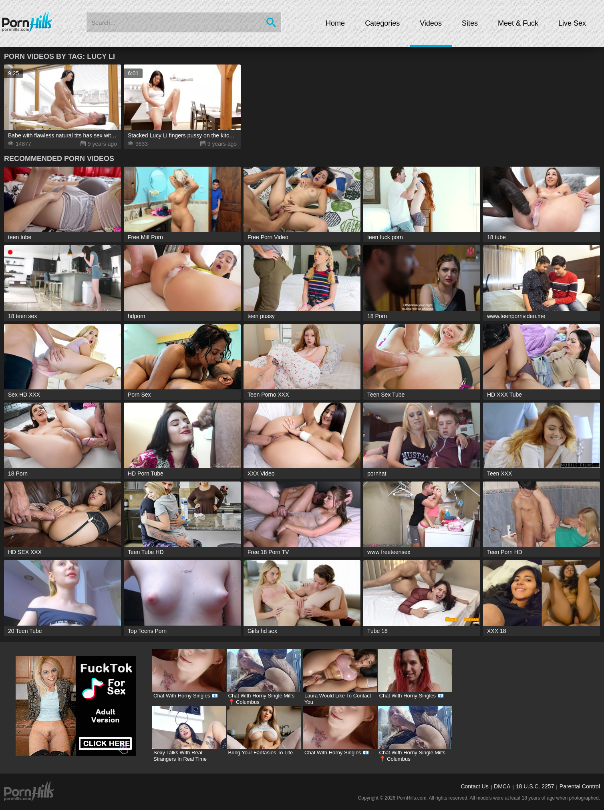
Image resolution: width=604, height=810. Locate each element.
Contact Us (474, 786)
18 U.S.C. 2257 (535, 786)
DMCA (502, 786)
